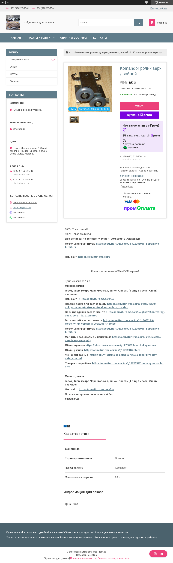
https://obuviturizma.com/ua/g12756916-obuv (112, 350)
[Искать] (138, 22)
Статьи (14, 74)
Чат (158, 553)
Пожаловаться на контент (83, 558)
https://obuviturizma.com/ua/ (96, 299)
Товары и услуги (38, 37)
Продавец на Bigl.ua (86, 555)
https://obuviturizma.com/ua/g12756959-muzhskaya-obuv (120, 345)
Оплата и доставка (73, 37)
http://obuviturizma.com (25, 202)
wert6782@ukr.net (22, 207)
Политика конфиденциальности (114, 558)
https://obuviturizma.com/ (94, 256)
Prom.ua (102, 552)
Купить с (139, 115)
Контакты (100, 37)
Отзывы (14, 81)
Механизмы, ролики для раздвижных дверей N (103, 52)
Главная (15, 37)
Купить (140, 105)
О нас (13, 66)
